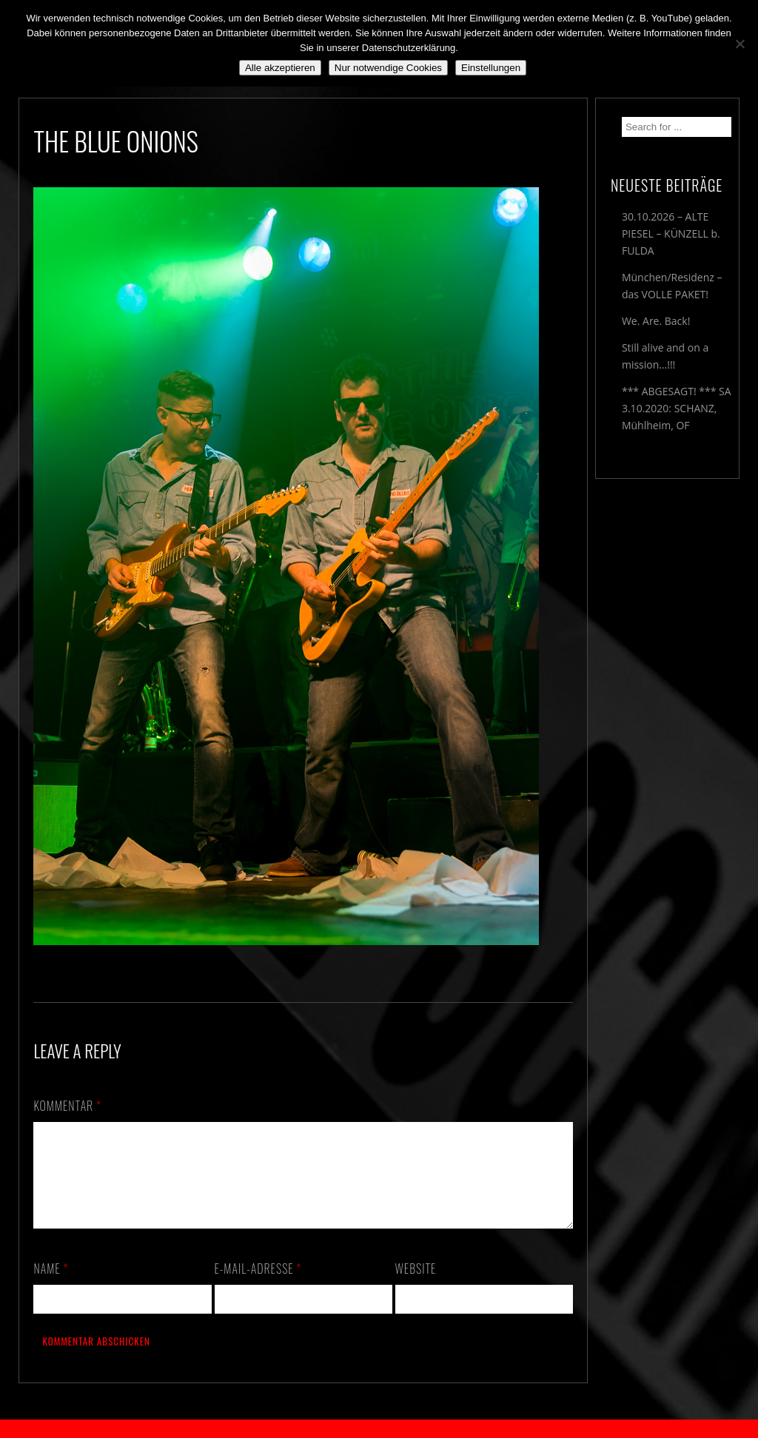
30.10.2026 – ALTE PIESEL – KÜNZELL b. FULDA (671, 233)
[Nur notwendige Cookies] (739, 43)
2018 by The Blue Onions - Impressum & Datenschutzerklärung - (379, 1428)
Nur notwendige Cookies (388, 67)
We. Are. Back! (656, 321)
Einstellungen (490, 67)
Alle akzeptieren (280, 67)
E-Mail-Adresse (258, 1286)
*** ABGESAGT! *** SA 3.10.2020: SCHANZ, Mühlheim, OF (676, 408)
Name (50, 1286)
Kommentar (67, 1106)
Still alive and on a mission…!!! (665, 356)
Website (416, 1286)
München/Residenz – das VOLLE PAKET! (672, 285)
